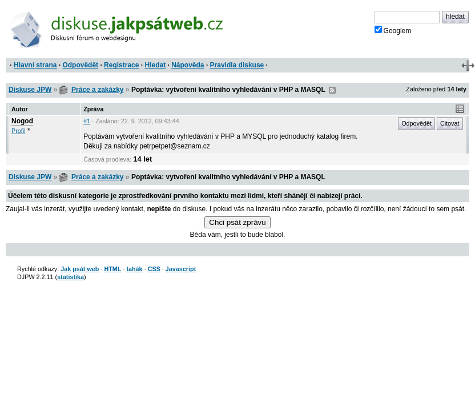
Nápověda (187, 65)
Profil (18, 130)
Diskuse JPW (30, 90)
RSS (332, 90)
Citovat (450, 123)
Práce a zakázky (97, 90)
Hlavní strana (35, 65)
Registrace (121, 65)
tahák (134, 268)
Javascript (181, 268)
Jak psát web (80, 268)
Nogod (22, 121)
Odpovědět (80, 65)
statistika (70, 276)
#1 (86, 121)
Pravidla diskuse (237, 65)
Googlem (393, 30)
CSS (154, 268)
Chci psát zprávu (237, 222)
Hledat (155, 65)
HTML (112, 268)
